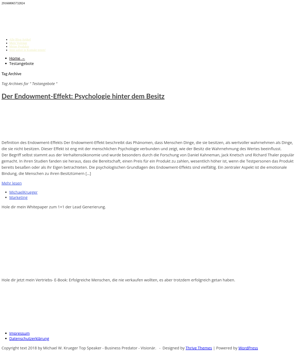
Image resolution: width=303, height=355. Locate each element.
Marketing (18, 197)
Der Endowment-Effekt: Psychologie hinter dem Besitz (83, 96)
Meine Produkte (19, 46)
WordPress (248, 348)
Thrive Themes (199, 348)
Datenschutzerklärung (29, 338)
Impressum (19, 333)
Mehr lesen (12, 183)
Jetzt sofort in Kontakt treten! (27, 50)
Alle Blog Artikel (20, 39)
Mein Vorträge (18, 43)
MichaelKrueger (23, 192)
